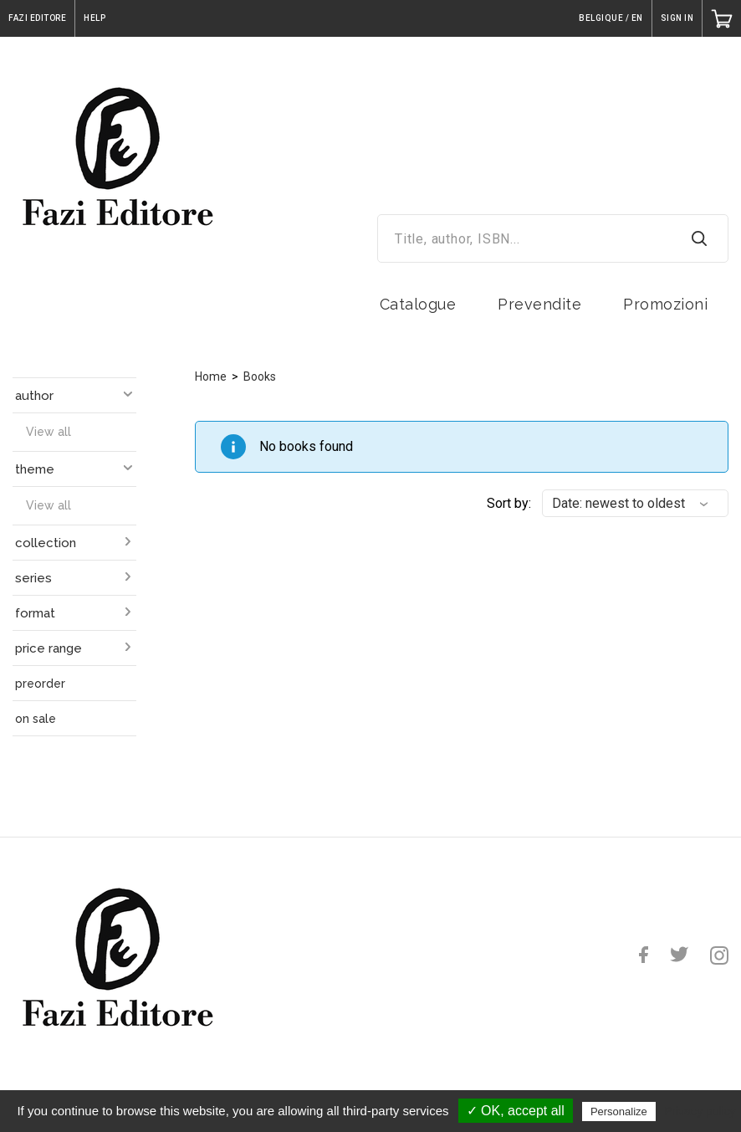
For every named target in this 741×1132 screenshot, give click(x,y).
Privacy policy (700, 1111)
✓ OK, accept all (516, 1111)
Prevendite (539, 304)
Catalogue (418, 304)
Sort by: (509, 503)
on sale (35, 718)
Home (211, 376)
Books (259, 376)
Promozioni (665, 304)
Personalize (618, 1111)
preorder (40, 683)
